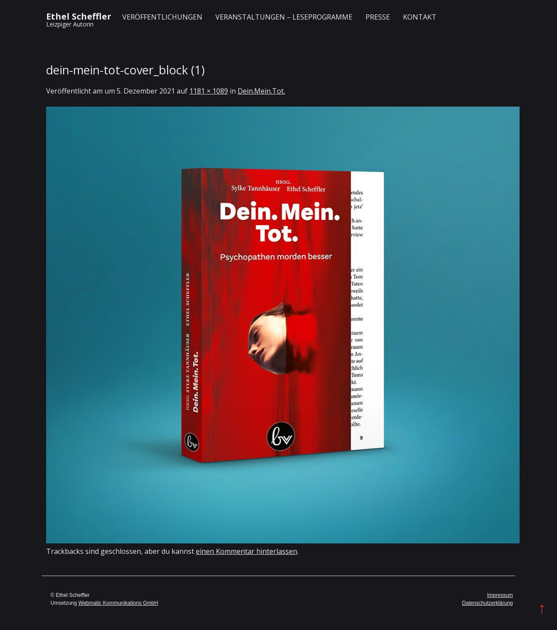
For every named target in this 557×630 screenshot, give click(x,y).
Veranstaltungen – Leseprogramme (283, 17)
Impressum (500, 595)
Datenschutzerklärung (487, 603)
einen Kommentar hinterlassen (246, 551)
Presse (378, 17)
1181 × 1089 (208, 91)
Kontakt (419, 17)
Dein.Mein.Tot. (261, 91)
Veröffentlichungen (162, 17)
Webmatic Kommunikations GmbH (118, 603)
